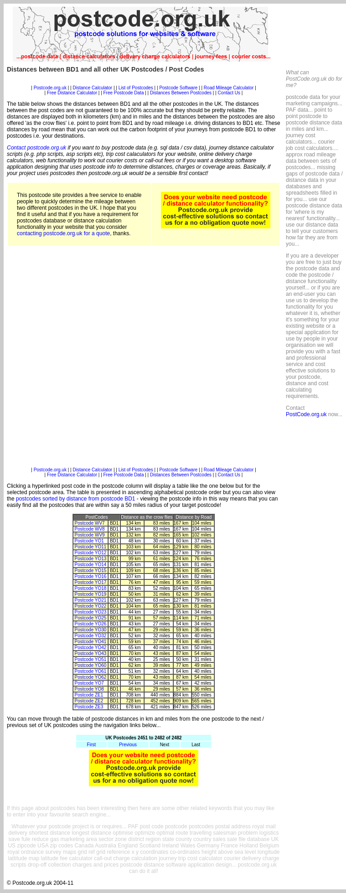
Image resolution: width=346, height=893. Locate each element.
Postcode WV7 (90, 523)
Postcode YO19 (91, 594)
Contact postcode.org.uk (36, 148)
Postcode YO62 (91, 677)
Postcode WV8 (90, 529)
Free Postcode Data (123, 92)
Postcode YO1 (89, 540)
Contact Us (230, 92)
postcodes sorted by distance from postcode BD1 (75, 499)
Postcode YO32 (91, 635)
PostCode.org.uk (306, 414)
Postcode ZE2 (89, 700)
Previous (128, 744)
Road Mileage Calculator (229, 87)
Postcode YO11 (91, 546)
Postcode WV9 (90, 534)
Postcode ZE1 (89, 694)
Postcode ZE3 (89, 706)
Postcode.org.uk (50, 87)
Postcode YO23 (91, 611)
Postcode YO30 (91, 629)
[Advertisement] (107, 359)
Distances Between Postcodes (181, 92)
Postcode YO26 (91, 623)
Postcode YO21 (91, 600)
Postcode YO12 (91, 552)
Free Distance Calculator (72, 92)
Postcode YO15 (91, 570)
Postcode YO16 (91, 576)
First (91, 744)
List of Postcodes (136, 87)
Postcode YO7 (89, 683)
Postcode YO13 (91, 558)
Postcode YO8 (89, 689)
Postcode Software (178, 87)
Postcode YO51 (91, 659)
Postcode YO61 (91, 671)
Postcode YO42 (91, 647)
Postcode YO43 (91, 653)
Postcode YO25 (91, 617)
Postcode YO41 (91, 641)
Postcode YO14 (91, 564)
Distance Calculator (92, 87)
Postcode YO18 (91, 588)
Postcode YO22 (91, 606)
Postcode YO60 (91, 665)
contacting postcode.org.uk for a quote (63, 233)
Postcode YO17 (91, 582)
